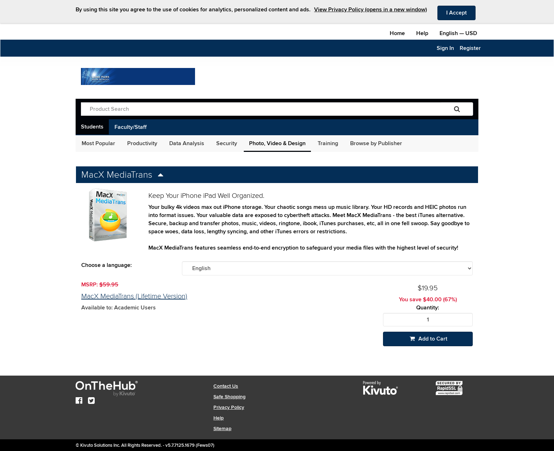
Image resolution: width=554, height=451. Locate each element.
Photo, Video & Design (277, 143)
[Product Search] (261, 109)
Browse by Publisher (376, 143)
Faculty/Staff (130, 127)
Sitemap (222, 429)
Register (470, 48)
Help (422, 33)
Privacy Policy (228, 407)
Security (226, 143)
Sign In (445, 48)
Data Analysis (186, 143)
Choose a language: (106, 265)
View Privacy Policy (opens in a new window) (370, 9)
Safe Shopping (229, 397)
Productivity (142, 143)
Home (397, 33)
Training (328, 143)
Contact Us (225, 386)
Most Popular (98, 143)
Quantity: (427, 307)
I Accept (461, 12)
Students (92, 126)
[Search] (457, 109)
